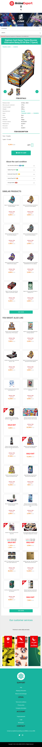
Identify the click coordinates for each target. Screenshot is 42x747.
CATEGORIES (4, 28)
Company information (21, 708)
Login (21, 719)
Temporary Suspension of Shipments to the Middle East (15, 36)
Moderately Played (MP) (14, 174)
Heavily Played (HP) (13, 178)
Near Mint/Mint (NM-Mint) (16, 165)
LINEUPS (3, 32)
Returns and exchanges (21, 693)
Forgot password (21, 716)
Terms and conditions (21, 702)
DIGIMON (15, 47)
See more (21, 312)
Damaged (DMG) (12, 182)
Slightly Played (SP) (13, 169)
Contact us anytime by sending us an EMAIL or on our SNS (21, 731)
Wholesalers (21, 722)
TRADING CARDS (6, 47)
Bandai (23, 111)
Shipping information (21, 690)
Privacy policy (21, 705)
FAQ (21, 687)
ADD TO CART (21, 153)
